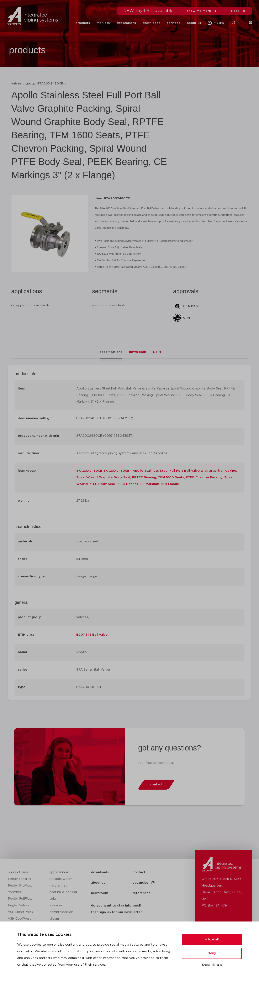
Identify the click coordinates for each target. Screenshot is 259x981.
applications (126, 23)
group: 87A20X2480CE (44, 83)
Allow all (212, 939)
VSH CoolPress (19, 918)
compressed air (61, 912)
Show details (212, 964)
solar (53, 898)
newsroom (99, 893)
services (173, 23)
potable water (60, 879)
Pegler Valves (18, 905)
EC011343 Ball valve (92, 634)
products (82, 23)
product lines (18, 872)
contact (139, 872)
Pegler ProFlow (20, 885)
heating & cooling (63, 892)
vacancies (144, 883)
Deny (212, 953)
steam (54, 918)
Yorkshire (15, 892)
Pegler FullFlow (20, 898)
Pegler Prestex (19, 879)
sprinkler (55, 905)
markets (103, 23)
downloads (151, 23)
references (141, 893)
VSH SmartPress (20, 912)
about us (194, 23)
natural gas (58, 885)
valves (16, 83)
